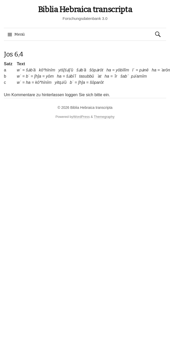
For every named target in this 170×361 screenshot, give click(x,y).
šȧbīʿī (71, 76)
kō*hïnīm (47, 70)
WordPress (81, 117)
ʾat (99, 76)
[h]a (37, 76)
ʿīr (115, 76)
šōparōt (96, 82)
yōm (50, 76)
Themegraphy (104, 117)
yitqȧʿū (61, 82)
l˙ (133, 70)
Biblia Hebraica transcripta (85, 9)
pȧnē (144, 70)
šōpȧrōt (96, 70)
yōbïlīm (122, 70)
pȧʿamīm (139, 76)
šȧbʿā (31, 70)
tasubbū (86, 76)
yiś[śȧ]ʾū (65, 70)
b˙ (27, 76)
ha (108, 70)
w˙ (19, 70)
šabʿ (124, 76)
